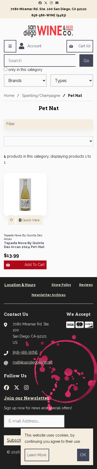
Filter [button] (10, 124)
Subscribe (16, 440)
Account (30, 46)
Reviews (86, 285)
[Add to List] (11, 220)
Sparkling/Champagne (41, 95)
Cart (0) (79, 46)
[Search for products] (40, 60)
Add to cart (25, 265)
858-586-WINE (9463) (48, 15)
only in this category (23, 70)
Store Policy (61, 285)
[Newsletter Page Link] (56, 3)
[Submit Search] (86, 60)
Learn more (36, 455)
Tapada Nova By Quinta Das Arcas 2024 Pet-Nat (24, 245)
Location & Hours (19, 285)
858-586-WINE (25, 352)
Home (9, 95)
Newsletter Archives (49, 295)
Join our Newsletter (26, 398)
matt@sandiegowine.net (33, 362)
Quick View (29, 220)
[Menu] (10, 46)
